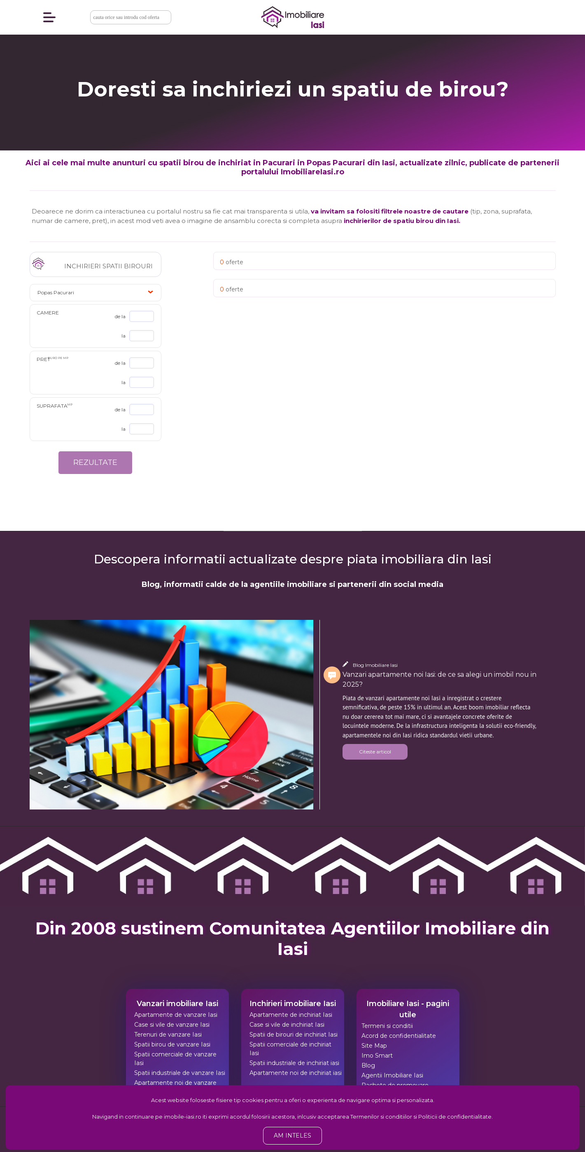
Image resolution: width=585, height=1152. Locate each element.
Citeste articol (375, 751)
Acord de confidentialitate (398, 1035)
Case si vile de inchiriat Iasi (286, 1024)
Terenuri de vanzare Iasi (168, 1034)
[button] (95, 292)
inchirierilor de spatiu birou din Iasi (401, 221)
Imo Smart (377, 1055)
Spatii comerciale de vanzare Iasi (175, 1059)
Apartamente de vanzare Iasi (175, 1014)
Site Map (374, 1045)
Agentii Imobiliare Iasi (392, 1075)
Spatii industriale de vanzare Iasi (179, 1073)
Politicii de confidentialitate (455, 1116)
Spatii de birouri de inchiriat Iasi (293, 1034)
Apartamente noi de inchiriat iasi (295, 1073)
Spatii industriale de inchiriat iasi (294, 1063)
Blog (368, 1065)
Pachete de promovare (395, 1085)
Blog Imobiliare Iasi (375, 665)
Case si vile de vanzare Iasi (172, 1024)
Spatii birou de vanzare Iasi (172, 1044)
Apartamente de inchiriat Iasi (290, 1014)
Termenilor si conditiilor (381, 1116)
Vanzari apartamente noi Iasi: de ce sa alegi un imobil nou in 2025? (439, 679)
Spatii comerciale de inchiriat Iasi (290, 1049)
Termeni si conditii (387, 1026)
